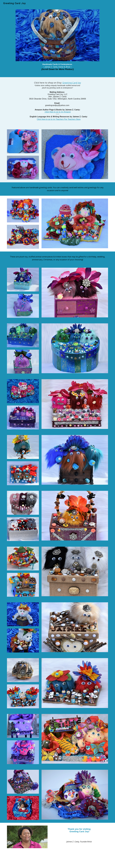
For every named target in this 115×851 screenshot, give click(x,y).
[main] (57, 67)
